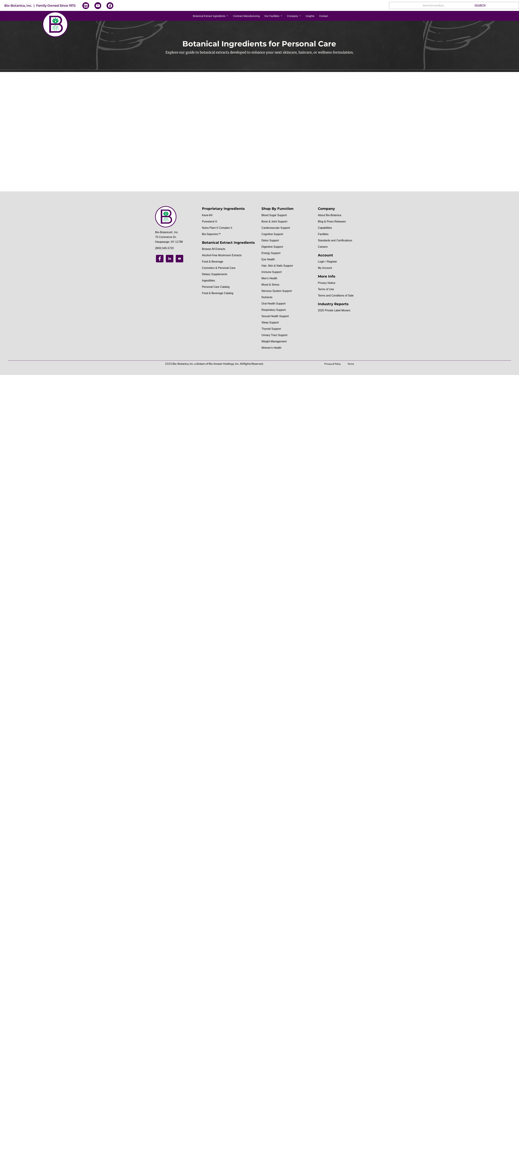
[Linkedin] (169, 258)
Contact (323, 15)
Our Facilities (273, 15)
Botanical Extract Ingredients (210, 15)
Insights (310, 15)
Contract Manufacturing (246, 15)
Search (480, 5)
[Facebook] (159, 258)
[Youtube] (179, 258)
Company (294, 15)
